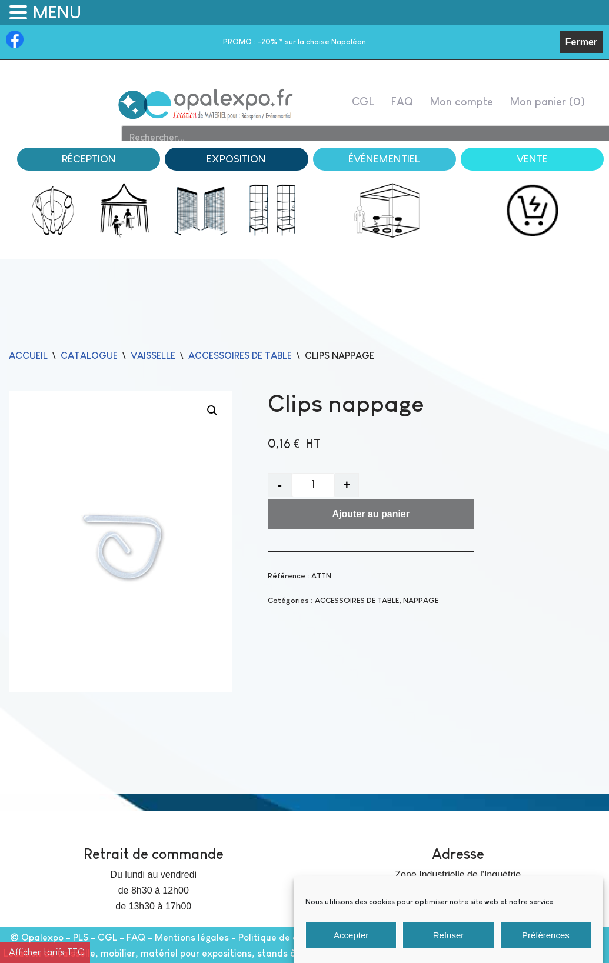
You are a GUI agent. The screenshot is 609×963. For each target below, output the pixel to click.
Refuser (448, 936)
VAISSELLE (153, 356)
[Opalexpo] (206, 104)
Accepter (351, 936)
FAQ (402, 101)
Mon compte (461, 101)
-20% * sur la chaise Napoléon (294, 41)
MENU (57, 12)
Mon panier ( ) (547, 101)
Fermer (581, 42)
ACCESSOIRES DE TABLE (240, 356)
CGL (363, 101)
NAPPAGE (420, 600)
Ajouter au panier (371, 514)
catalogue (89, 356)
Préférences (546, 936)
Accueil (28, 356)
